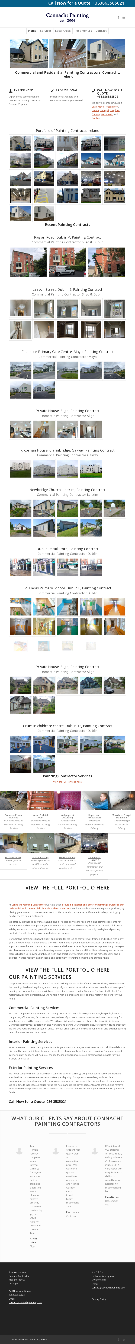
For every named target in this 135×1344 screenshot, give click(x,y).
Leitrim (95, 110)
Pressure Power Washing (13, 816)
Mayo (101, 106)
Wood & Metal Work (40, 816)
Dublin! (95, 118)
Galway (96, 114)
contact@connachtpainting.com (25, 1302)
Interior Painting (40, 857)
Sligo (94, 106)
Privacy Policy (99, 1299)
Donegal (104, 110)
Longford (115, 110)
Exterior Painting (67, 857)
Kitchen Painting (13, 857)
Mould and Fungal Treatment (121, 816)
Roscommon (111, 106)
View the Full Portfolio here (67, 781)
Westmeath (107, 114)
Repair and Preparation (94, 816)
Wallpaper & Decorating (67, 816)
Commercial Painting (94, 858)
